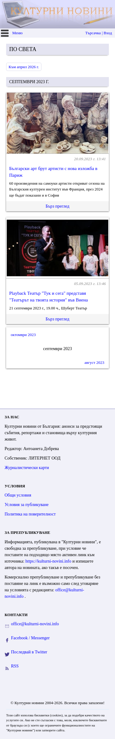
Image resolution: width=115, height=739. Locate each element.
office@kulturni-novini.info (35, 624)
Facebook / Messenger (30, 638)
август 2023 (94, 362)
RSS (15, 666)
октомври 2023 (23, 334)
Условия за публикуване (26, 504)
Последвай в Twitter (29, 652)
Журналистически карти (27, 467)
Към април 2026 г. (24, 67)
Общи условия (18, 495)
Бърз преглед (57, 206)
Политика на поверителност (30, 514)
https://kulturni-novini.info (48, 561)
